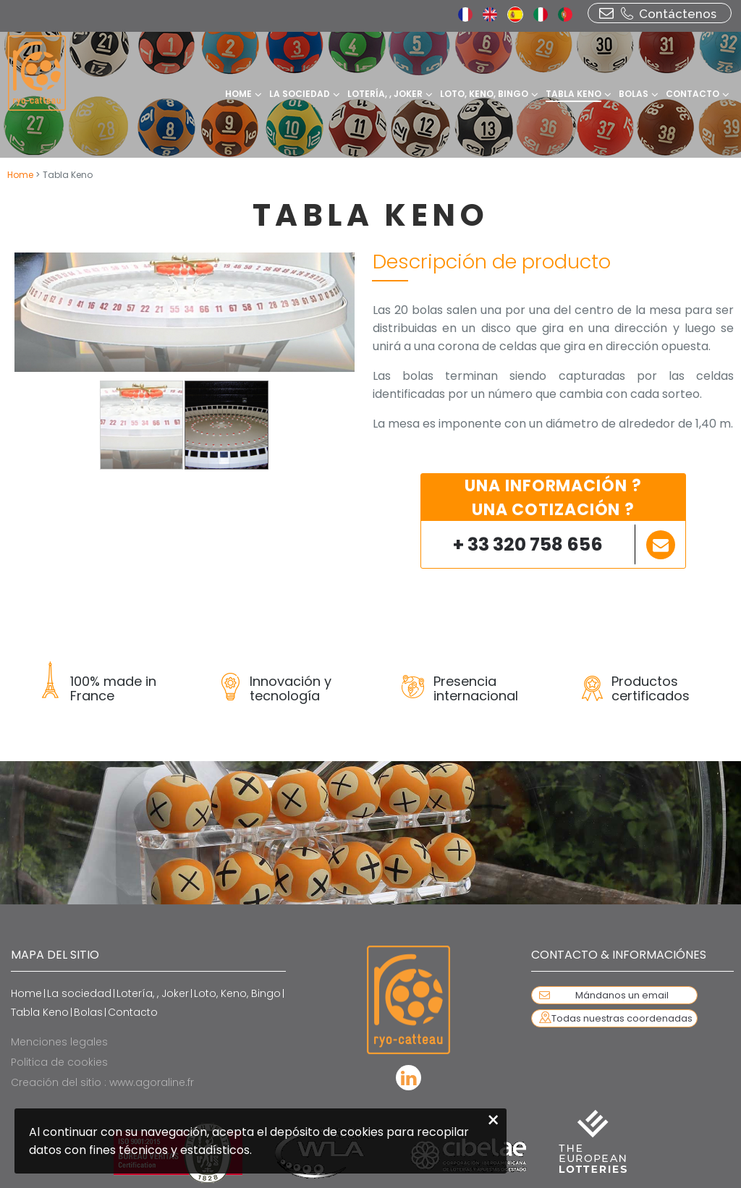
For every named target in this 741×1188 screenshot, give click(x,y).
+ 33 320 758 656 (528, 544)
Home (21, 175)
